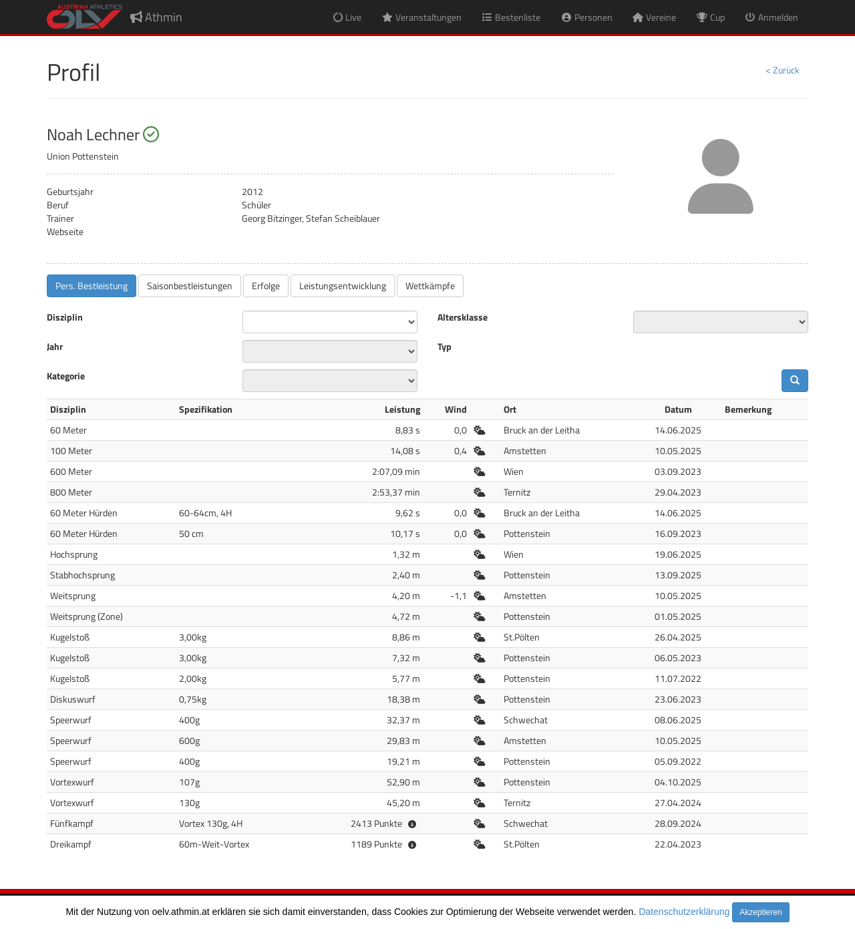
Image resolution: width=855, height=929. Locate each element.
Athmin (156, 17)
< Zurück (782, 70)
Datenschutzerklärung (684, 911)
